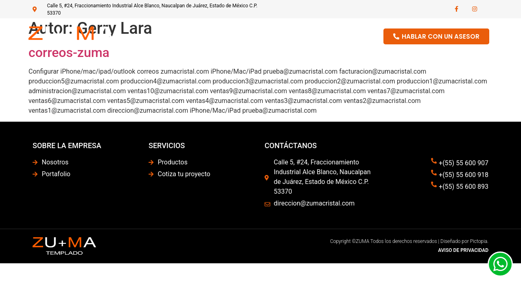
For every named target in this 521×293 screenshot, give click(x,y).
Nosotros (260, 36)
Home (223, 36)
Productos (303, 36)
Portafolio (347, 36)
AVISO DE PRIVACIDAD (463, 250)
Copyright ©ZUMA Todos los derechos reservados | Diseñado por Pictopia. (409, 241)
